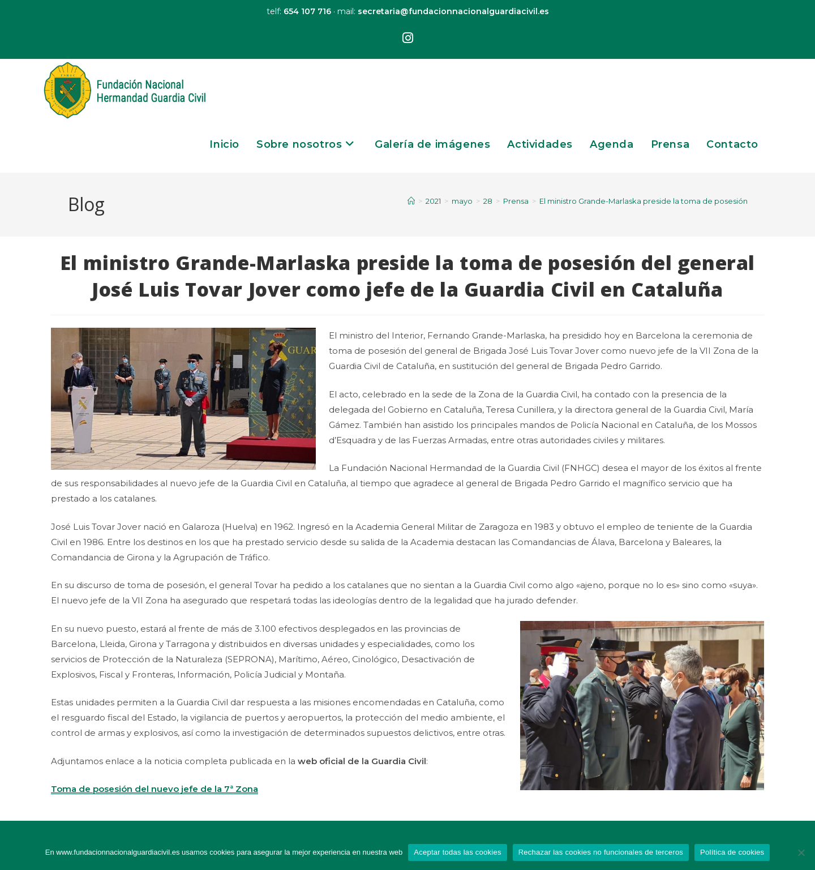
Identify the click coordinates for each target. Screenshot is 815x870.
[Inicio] (411, 200)
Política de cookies (732, 852)
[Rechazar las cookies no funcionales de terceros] (801, 852)
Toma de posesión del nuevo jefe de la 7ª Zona (154, 788)
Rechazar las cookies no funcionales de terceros (600, 852)
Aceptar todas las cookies (457, 852)
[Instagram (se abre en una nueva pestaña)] (408, 38)
